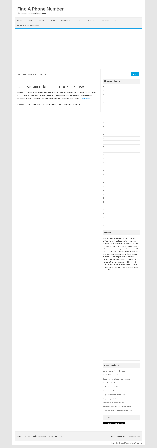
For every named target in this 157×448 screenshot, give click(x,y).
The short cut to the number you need (31, 13)
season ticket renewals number (69, 104)
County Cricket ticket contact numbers (116, 379)
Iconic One (115, 443)
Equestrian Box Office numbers (114, 383)
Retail (79, 20)
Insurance (105, 20)
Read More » (86, 98)
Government (65, 20)
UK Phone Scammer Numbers (28, 25)
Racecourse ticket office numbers (115, 391)
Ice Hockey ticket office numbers (114, 387)
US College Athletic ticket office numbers (117, 410)
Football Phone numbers (112, 375)
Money (41, 20)
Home (19, 20)
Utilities (91, 20)
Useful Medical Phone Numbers (114, 371)
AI (116, 20)
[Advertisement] (78, 49)
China (52, 20)
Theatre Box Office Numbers (113, 403)
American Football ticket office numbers (117, 407)
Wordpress (138, 443)
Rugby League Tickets (110, 399)
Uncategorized (30, 104)
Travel (29, 20)
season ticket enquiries (49, 104)
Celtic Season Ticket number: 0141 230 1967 (51, 87)
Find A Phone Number (40, 8)
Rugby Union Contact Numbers (114, 395)
